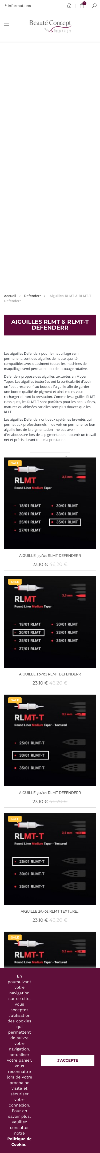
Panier (83, 6)
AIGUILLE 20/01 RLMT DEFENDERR (50, 674)
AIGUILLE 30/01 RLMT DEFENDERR (50, 793)
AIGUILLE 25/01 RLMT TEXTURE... (50, 911)
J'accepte (67, 1060)
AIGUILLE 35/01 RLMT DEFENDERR (50, 556)
